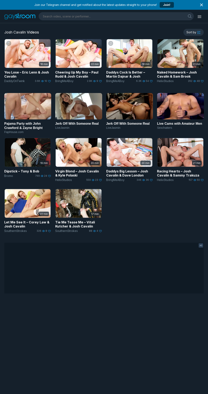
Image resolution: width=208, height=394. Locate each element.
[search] (190, 16)
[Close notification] (201, 4)
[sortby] (193, 32)
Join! (166, 4)
